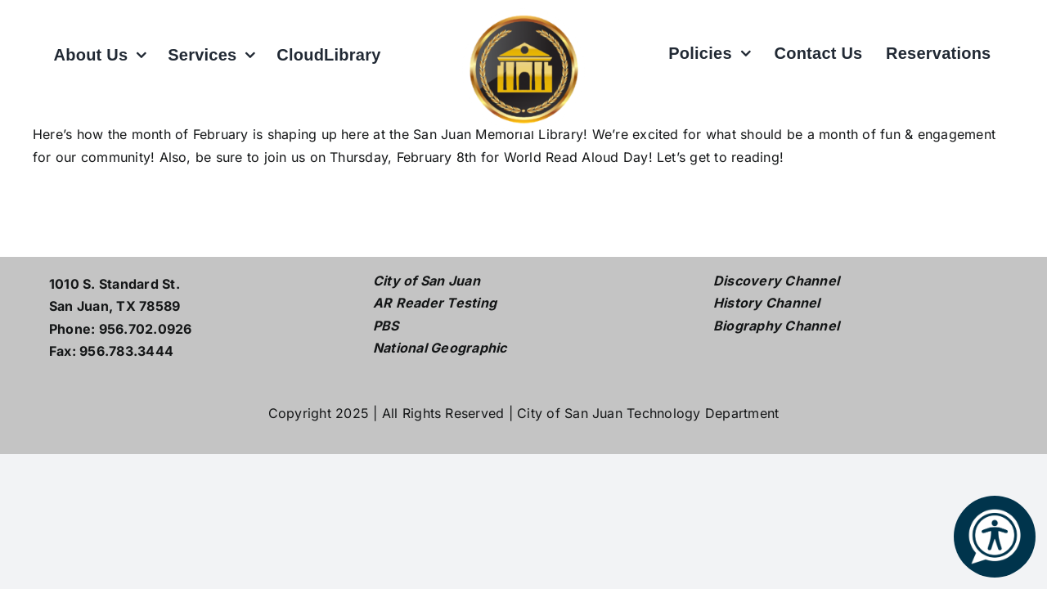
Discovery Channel (776, 280)
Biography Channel (776, 325)
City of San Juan (426, 280)
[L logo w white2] (523, 15)
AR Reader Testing (435, 302)
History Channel (766, 302)
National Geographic (440, 347)
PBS (386, 325)
